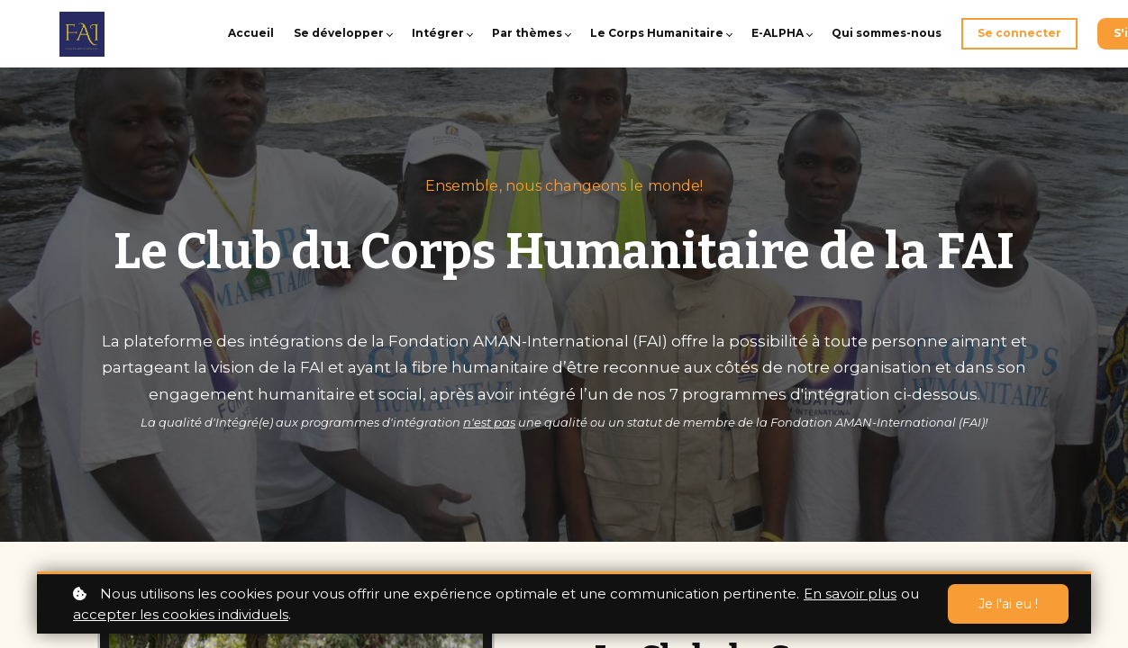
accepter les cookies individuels (180, 614)
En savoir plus (850, 593)
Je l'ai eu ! (1008, 604)
